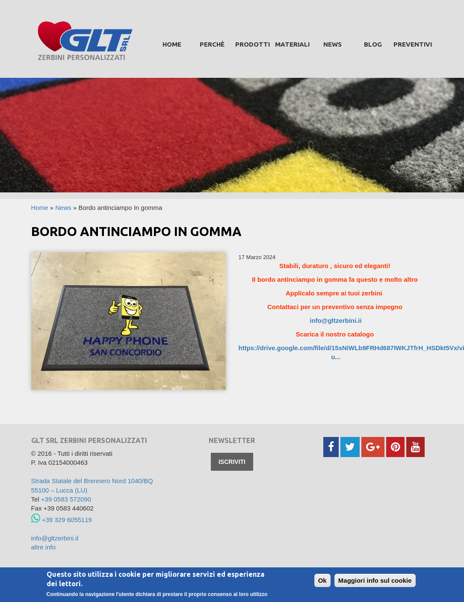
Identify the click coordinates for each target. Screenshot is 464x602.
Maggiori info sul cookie (375, 581)
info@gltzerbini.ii (335, 320)
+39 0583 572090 (66, 499)
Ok (322, 581)
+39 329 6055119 (61, 519)
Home (172, 44)
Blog (373, 44)
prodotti (252, 44)
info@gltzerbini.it (55, 538)
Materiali (292, 44)
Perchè (212, 44)
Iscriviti (232, 461)
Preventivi (412, 44)
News (332, 44)
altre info (43, 547)
